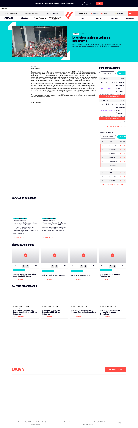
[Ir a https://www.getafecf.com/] (51, 8)
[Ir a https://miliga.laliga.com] (133, 13)
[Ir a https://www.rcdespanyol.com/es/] (83, 8)
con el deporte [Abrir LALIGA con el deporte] (32, 13)
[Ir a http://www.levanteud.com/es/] (64, 8)
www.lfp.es (46, 96)
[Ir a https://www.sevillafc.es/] (123, 8)
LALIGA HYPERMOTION (125, 73)
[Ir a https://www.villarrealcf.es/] (136, 8)
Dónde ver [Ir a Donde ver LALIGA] (52, 13)
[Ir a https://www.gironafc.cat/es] (57, 8)
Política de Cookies (88, 424)
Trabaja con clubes (35, 424)
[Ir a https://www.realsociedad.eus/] (116, 8)
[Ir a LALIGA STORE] (99, 13)
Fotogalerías (130, 18)
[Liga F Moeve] (39, 18)
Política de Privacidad (105, 421)
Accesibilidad (84, 421)
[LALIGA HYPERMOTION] (24, 18)
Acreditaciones (37, 421)
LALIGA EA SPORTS (107, 73)
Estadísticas (114, 18)
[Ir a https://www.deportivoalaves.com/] (31, 8)
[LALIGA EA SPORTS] (8, 18)
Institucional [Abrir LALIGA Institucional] (11, 13)
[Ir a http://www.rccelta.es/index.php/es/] (77, 8)
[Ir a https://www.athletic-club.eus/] (12, 8)
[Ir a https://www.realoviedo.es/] (110, 8)
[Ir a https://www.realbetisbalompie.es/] (96, 8)
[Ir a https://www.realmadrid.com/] (103, 8)
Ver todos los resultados (116, 126)
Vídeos (83, 18)
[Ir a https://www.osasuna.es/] (25, 8)
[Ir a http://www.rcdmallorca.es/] (90, 8)
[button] (8, 18)
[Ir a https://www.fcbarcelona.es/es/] (44, 8)
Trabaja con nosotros (47, 421)
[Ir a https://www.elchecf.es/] (38, 8)
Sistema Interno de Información (72, 421)
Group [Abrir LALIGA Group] (83, 13)
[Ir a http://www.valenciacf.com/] (129, 8)
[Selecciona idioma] (120, 13)
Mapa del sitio (28, 421)
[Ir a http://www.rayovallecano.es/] (70, 8)
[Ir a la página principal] (69, 20)
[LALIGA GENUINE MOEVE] (55, 18)
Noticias (98, 18)
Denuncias (20, 421)
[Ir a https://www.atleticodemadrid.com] (18, 8)
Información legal (94, 421)
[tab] (107, 73)
